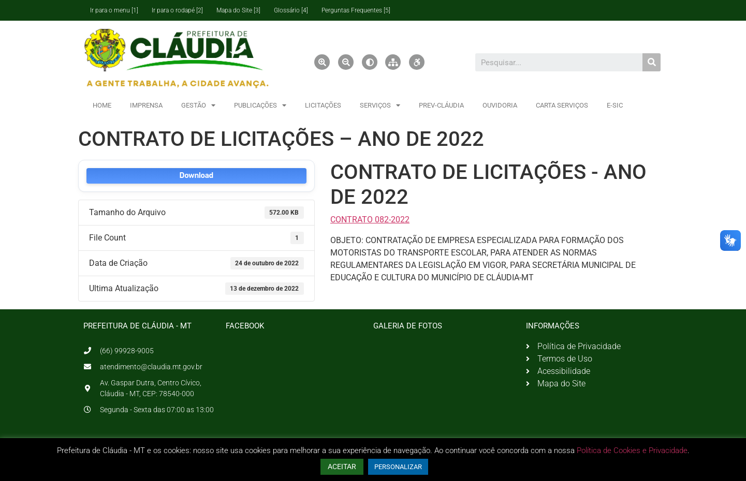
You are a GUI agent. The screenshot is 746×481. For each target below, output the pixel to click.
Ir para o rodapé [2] (177, 10)
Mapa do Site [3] (238, 10)
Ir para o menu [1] (114, 10)
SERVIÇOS (380, 105)
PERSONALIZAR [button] (398, 467)
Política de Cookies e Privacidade (632, 450)
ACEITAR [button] (342, 466)
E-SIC (615, 105)
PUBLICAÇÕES (260, 105)
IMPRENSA (146, 105)
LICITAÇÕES (323, 105)
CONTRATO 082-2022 (369, 219)
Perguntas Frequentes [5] (355, 10)
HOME (102, 105)
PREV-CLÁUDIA (441, 105)
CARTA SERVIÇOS (562, 105)
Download (196, 175)
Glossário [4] (291, 10)
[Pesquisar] (651, 62)
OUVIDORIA (499, 105)
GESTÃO (198, 105)
